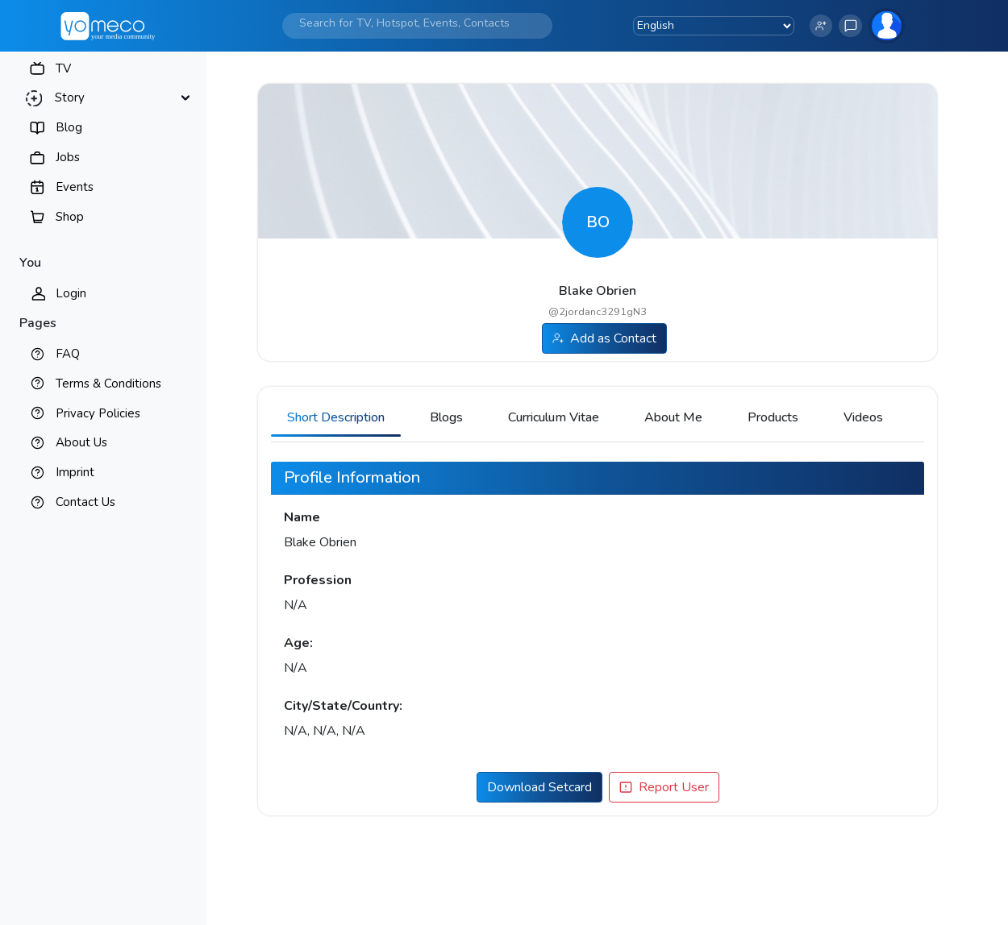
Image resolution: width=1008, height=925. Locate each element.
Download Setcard (539, 787)
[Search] (404, 23)
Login (71, 293)
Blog (69, 127)
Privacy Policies (98, 413)
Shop (70, 217)
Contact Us (85, 502)
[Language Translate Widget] (713, 25)
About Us (81, 442)
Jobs (68, 157)
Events (75, 187)
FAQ (68, 354)
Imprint (75, 472)
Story (70, 97)
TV (63, 68)
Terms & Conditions (108, 383)
